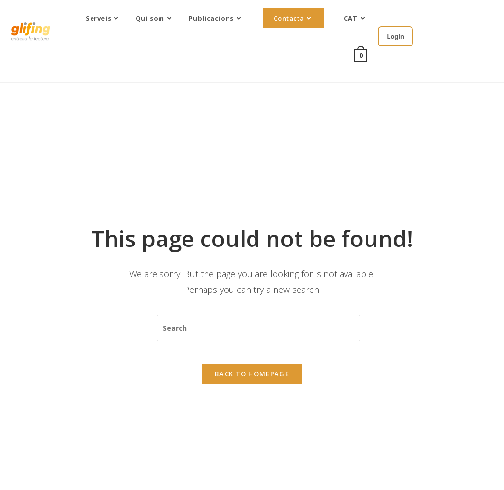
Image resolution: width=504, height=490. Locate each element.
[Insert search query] (258, 324)
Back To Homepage (252, 377)
